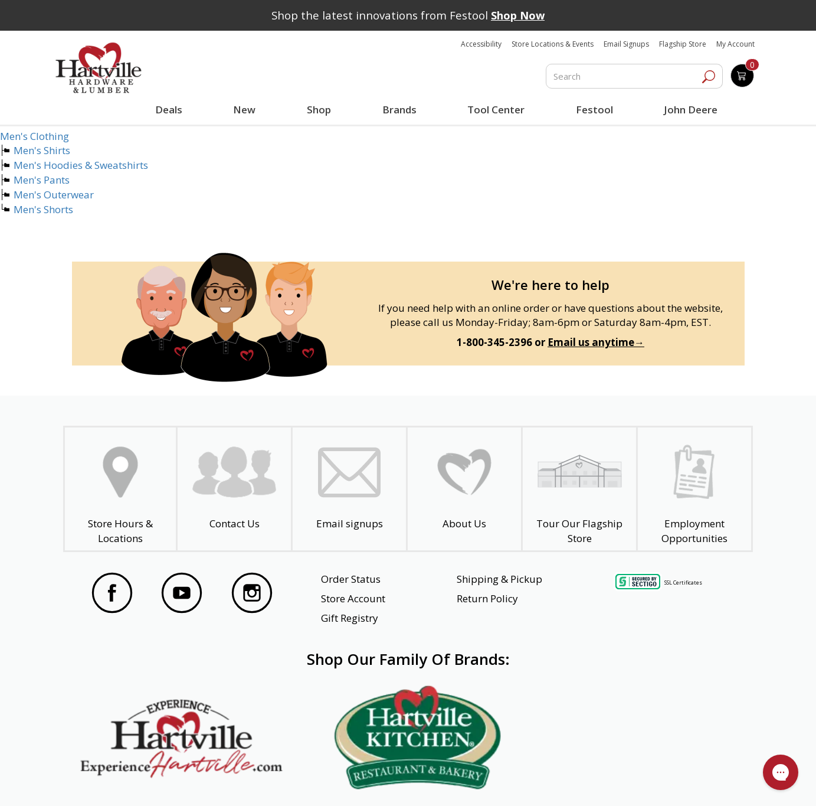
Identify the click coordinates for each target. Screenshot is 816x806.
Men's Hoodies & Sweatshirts (81, 165)
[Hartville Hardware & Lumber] (98, 68)
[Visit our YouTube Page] (181, 594)
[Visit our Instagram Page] (252, 594)
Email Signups (626, 44)
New (244, 109)
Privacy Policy (254, 781)
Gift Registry (349, 618)
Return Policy (487, 598)
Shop (321, 111)
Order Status (351, 579)
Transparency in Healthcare (514, 781)
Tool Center (494, 109)
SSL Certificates (683, 582)
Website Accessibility (136, 781)
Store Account (353, 598)
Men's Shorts (43, 209)
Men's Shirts (42, 150)
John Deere (689, 109)
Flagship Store (682, 44)
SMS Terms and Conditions (669, 781)
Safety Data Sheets (371, 781)
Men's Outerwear (54, 194)
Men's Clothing (34, 136)
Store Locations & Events (553, 44)
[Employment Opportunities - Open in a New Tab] (694, 489)
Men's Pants (42, 180)
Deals (171, 111)
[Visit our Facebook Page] (112, 594)
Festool (592, 109)
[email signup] (349, 489)
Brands (398, 109)
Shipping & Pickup (499, 579)
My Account (735, 44)
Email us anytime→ (596, 342)
